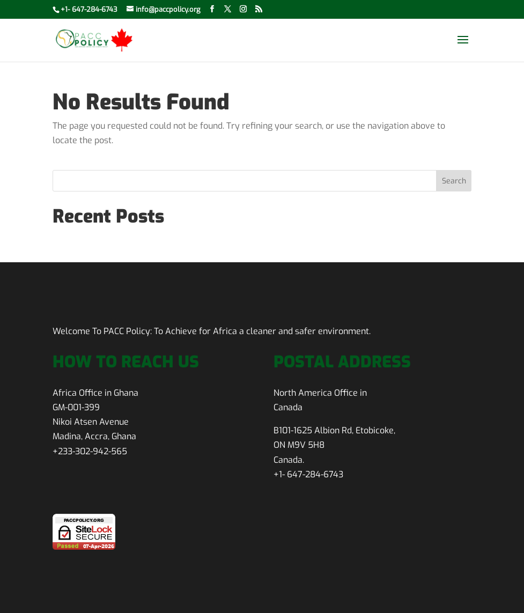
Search (454, 181)
